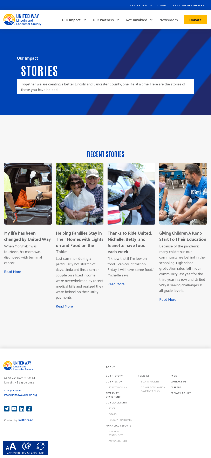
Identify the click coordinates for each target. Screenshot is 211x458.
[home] (22, 19)
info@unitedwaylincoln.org (20, 394)
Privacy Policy (180, 393)
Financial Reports (118, 425)
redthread (25, 419)
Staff (112, 408)
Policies (143, 376)
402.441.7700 (12, 390)
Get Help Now (141, 5)
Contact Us (178, 381)
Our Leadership (116, 402)
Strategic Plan (118, 387)
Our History (114, 376)
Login (161, 5)
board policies (150, 381)
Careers (176, 387)
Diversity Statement (113, 395)
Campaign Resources (188, 5)
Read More (12, 271)
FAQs (173, 376)
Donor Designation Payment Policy (153, 389)
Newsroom (168, 19)
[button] (74, 19)
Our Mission (114, 381)
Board (113, 414)
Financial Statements (116, 433)
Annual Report (118, 441)
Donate (195, 19)
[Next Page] (105, 316)
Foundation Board (120, 420)
